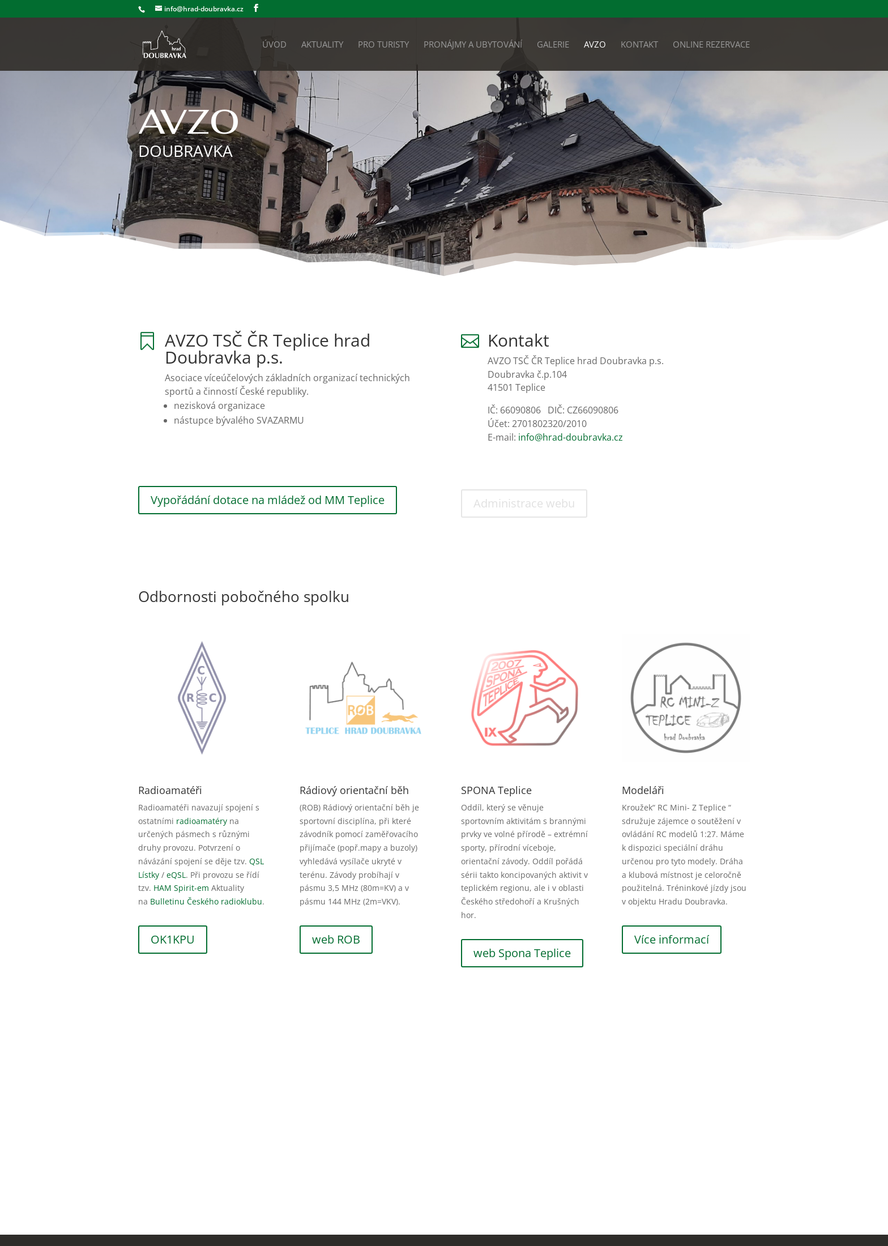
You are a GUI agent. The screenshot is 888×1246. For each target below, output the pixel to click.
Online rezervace (711, 45)
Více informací (671, 939)
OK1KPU (173, 939)
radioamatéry (201, 821)
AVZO (595, 45)
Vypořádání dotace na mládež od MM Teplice (268, 499)
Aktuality (322, 45)
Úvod (274, 45)
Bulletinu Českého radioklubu (206, 901)
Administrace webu (524, 503)
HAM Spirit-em (181, 887)
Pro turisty (383, 45)
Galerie (553, 45)
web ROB (336, 939)
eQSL (176, 874)
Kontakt (639, 45)
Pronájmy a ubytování (473, 45)
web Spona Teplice (522, 953)
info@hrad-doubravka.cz (570, 437)
